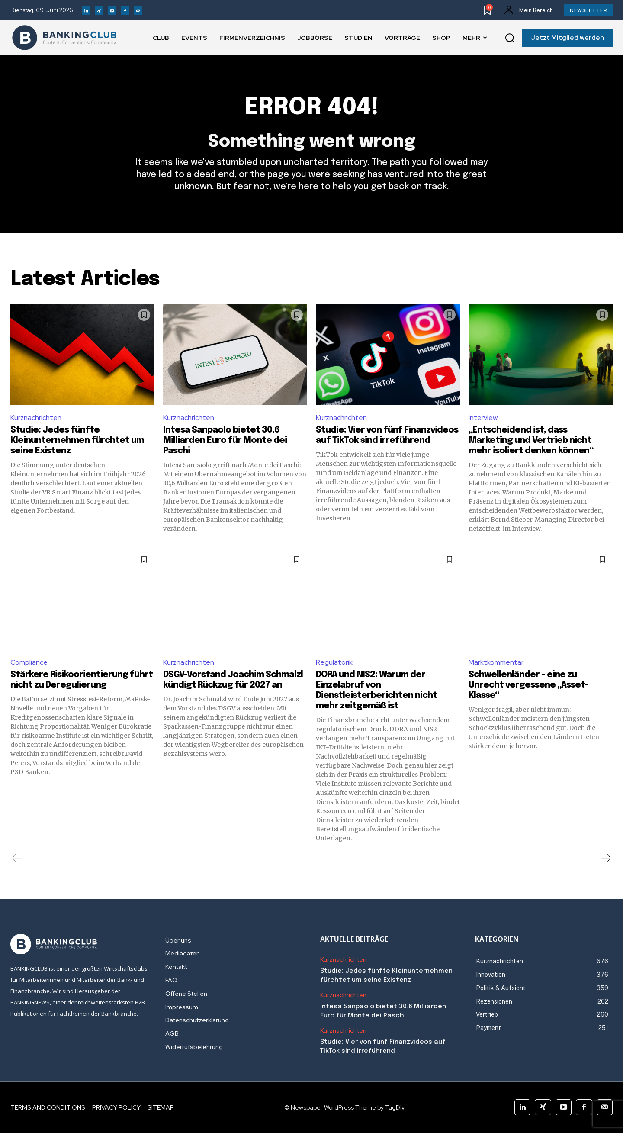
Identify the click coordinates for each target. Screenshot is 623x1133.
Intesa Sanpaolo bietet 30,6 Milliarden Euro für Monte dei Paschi (225, 440)
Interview (483, 417)
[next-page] (606, 858)
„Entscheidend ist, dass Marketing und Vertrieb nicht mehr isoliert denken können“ (531, 440)
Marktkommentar (496, 662)
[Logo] (64, 38)
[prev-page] (17, 858)
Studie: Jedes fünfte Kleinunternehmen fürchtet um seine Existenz (77, 440)
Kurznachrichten (35, 417)
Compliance (29, 662)
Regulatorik (334, 662)
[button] (509, 38)
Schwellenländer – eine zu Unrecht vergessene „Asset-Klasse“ (528, 685)
